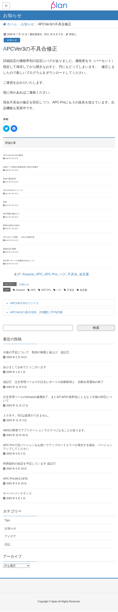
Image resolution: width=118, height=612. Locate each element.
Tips (7, 520)
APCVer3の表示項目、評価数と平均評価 (36, 312)
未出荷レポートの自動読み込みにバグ (18, 261)
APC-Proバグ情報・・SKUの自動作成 (18, 237)
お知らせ (12, 40)
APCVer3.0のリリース (24, 303)
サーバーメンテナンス (17, 493)
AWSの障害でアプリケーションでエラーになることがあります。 (45, 430)
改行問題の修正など (11, 214)
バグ (62, 274)
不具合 (72, 274)
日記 (7, 544)
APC (39, 274)
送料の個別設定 (9, 179)
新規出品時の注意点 (11, 225)
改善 (5, 202)
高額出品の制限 (9, 249)
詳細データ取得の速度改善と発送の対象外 (20, 167)
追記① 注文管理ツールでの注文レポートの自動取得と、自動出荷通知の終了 (53, 382)
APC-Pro (50, 274)
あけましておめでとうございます (24, 367)
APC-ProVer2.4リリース (13, 190)
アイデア (10, 536)
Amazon (28, 274)
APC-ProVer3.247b (15, 478)
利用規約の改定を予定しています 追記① (29, 463)
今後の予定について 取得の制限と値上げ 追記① (36, 352)
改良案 (84, 274)
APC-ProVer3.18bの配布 (13, 155)
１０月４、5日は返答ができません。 (27, 415)
